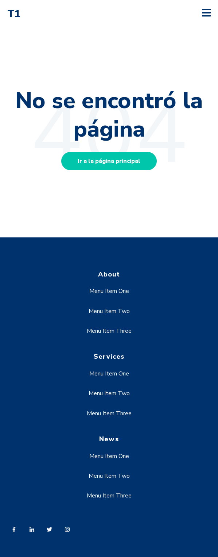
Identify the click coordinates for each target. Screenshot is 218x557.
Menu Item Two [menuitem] (109, 311)
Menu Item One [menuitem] (109, 291)
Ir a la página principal (109, 161)
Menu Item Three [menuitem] (109, 331)
